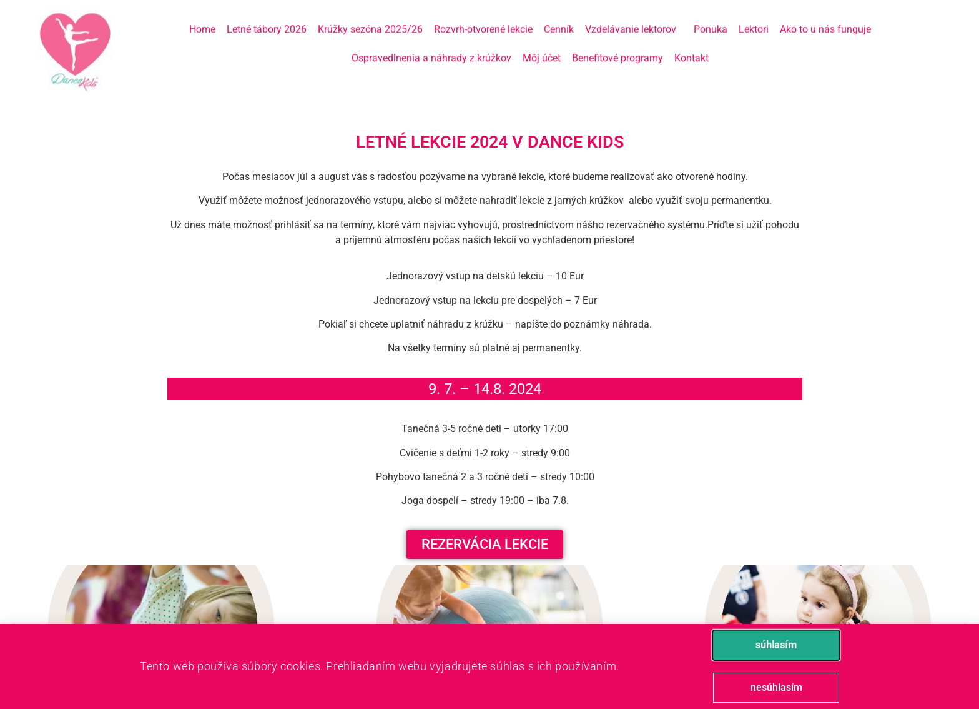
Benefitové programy (617, 47)
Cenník (559, 18)
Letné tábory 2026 (267, 18)
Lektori (754, 18)
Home (202, 18)
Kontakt (691, 47)
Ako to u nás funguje (825, 18)
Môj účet (542, 47)
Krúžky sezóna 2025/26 (370, 18)
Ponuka (710, 18)
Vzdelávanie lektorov (633, 18)
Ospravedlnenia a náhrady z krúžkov (431, 47)
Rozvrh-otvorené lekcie (483, 18)
